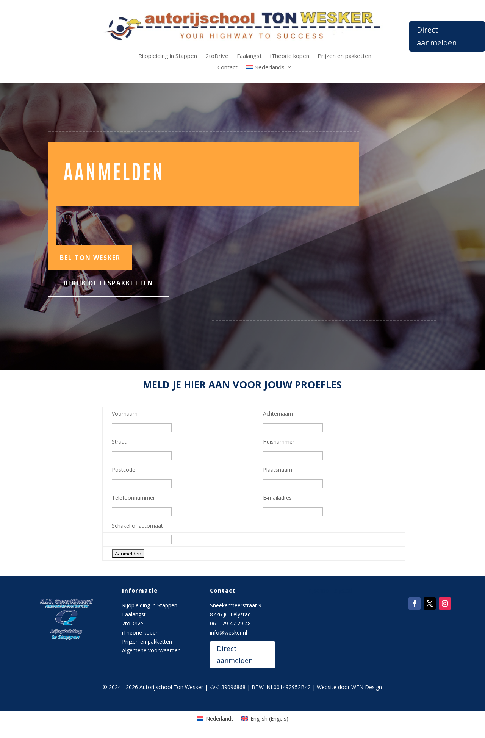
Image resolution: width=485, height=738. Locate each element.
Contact (227, 67)
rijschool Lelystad (330, 590)
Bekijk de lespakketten (108, 283)
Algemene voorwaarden (151, 650)
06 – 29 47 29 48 (230, 623)
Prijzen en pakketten (344, 56)
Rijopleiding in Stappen (167, 56)
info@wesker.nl (228, 632)
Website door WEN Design (349, 687)
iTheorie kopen (289, 56)
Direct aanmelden (437, 36)
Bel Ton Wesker (90, 257)
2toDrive (216, 56)
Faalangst (249, 56)
